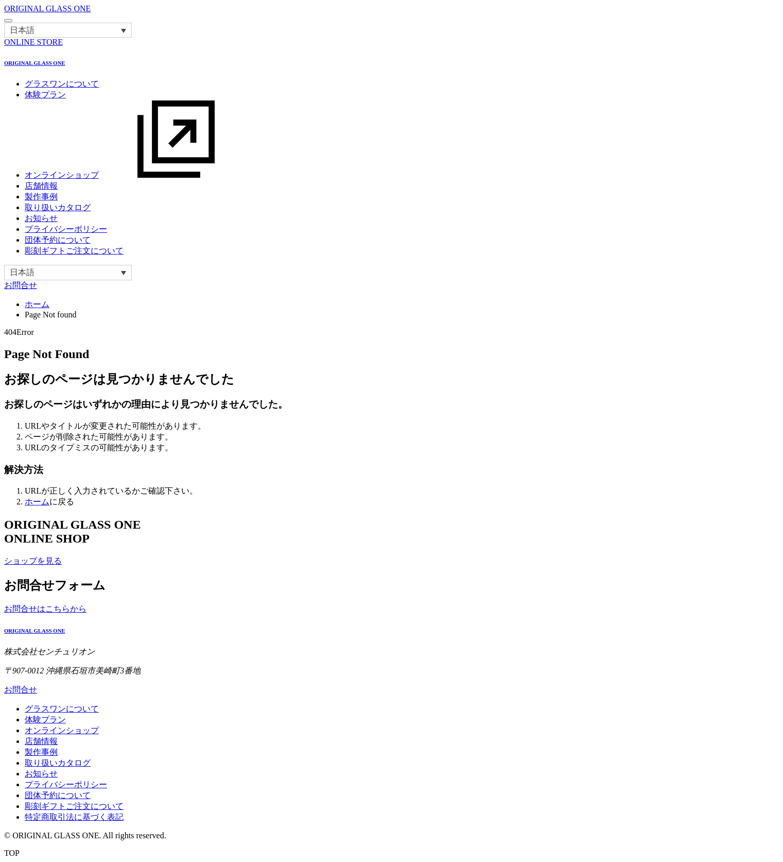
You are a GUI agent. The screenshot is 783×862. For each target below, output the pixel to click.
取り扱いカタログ (58, 207)
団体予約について (58, 239)
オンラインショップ (139, 175)
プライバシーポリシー (66, 229)
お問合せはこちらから (45, 608)
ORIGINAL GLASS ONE (47, 8)
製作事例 (41, 196)
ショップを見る (33, 560)
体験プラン (45, 94)
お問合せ (20, 285)
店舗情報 (41, 185)
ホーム (37, 304)
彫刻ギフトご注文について (74, 250)
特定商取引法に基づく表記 (74, 817)
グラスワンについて (62, 83)
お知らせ (41, 218)
